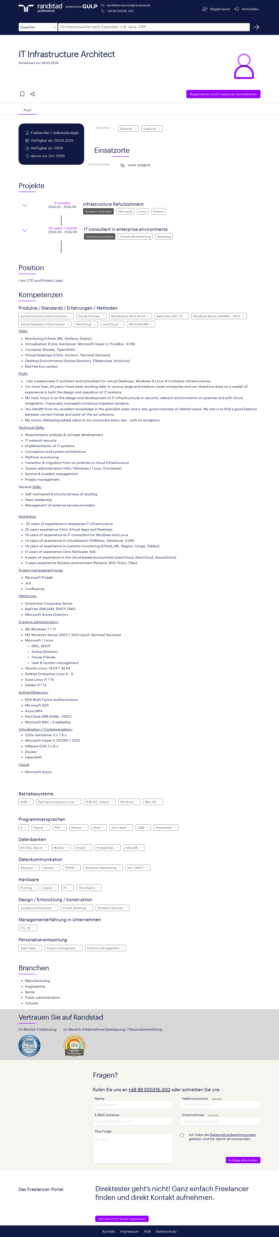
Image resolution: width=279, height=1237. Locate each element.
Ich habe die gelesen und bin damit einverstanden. (222, 1136)
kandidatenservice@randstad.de (128, 5)
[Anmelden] (246, 9)
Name (99, 1098)
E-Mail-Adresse (107, 1115)
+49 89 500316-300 (120, 10)
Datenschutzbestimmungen (233, 1134)
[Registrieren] (216, 9)
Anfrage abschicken (243, 1160)
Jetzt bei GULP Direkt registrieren (122, 1219)
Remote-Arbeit (99, 164)
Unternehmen (193, 1115)
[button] (38, 27)
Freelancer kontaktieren (223, 94)
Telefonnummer (195, 1098)
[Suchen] (256, 27)
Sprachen (103, 127)
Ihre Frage (103, 1131)
